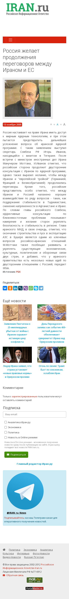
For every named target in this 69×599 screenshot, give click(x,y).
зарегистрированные (24, 396)
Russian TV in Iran (34, 557)
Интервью (23, 553)
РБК (18, 271)
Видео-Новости (12, 557)
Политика (11, 432)
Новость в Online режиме (21, 437)
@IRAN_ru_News (16, 512)
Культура (8, 553)
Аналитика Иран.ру (17, 422)
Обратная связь (13, 575)
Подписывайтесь (14, 517)
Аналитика (46, 549)
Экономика (12, 427)
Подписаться (16, 454)
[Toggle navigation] (10, 40)
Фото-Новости (41, 553)
